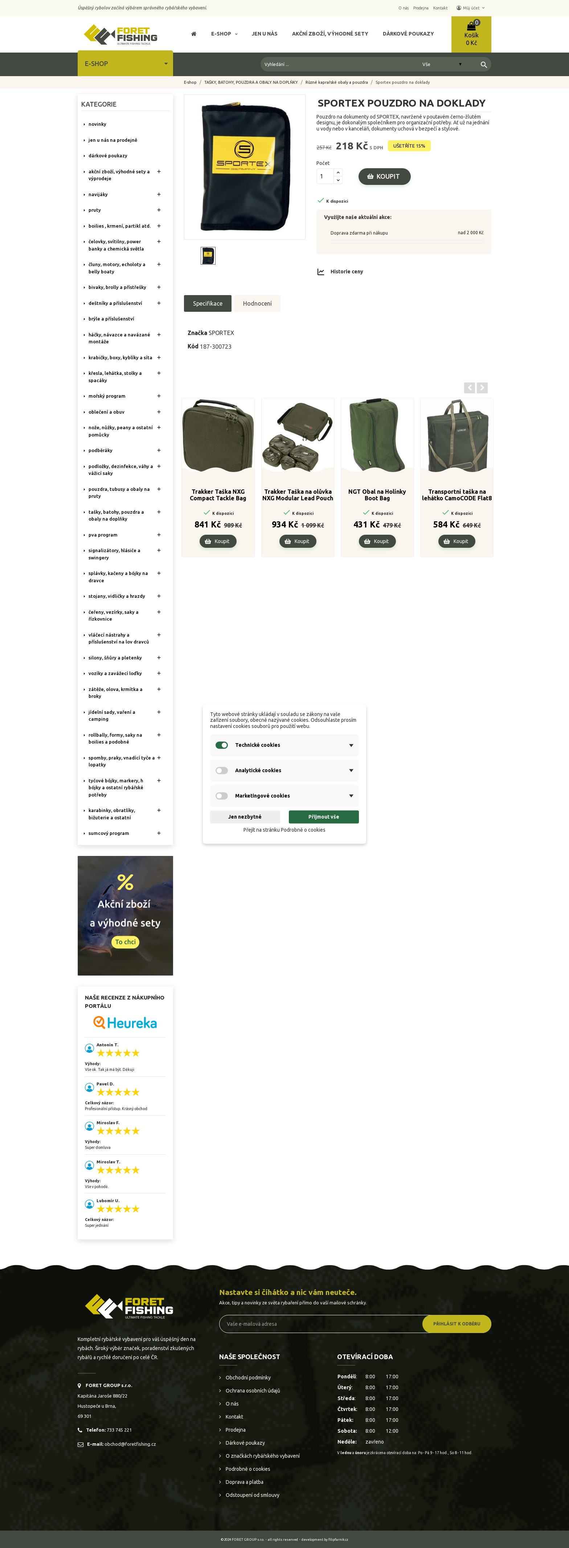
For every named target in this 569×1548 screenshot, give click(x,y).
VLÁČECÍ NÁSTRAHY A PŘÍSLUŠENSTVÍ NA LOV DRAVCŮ (119, 638)
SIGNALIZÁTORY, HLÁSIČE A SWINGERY (114, 554)
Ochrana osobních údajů (252, 1391)
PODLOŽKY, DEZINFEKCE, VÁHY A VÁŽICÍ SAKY (121, 470)
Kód (193, 346)
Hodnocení (257, 303)
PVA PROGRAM (103, 534)
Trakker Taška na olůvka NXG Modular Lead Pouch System (297, 495)
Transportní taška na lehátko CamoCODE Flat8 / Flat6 (457, 495)
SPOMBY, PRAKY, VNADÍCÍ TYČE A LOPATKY (122, 761)
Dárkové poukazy (245, 1443)
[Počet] (325, 176)
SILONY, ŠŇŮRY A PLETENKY (115, 657)
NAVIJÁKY (98, 194)
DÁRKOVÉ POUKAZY (108, 155)
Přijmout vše (323, 817)
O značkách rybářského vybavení (262, 1456)
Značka (197, 333)
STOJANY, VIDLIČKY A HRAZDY (117, 596)
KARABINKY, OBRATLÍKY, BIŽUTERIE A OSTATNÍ (112, 814)
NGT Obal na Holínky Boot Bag (377, 494)
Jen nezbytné (245, 817)
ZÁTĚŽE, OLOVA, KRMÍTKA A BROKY (116, 693)
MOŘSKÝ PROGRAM (107, 395)
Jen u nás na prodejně (113, 139)
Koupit (388, 176)
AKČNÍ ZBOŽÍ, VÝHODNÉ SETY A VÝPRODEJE (119, 175)
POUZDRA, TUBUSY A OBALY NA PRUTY (119, 493)
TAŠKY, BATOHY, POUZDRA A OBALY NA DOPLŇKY (116, 515)
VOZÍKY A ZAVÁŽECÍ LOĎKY (115, 673)
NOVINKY (97, 124)
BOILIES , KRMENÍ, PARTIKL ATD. (120, 225)
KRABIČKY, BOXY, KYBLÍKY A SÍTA (120, 357)
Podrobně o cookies (247, 1469)
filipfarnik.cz (338, 1539)
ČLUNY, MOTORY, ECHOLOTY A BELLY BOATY (117, 268)
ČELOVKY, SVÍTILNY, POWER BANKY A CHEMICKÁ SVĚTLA (116, 245)
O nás (232, 1404)
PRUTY (95, 209)
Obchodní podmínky (248, 1378)
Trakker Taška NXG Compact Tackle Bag (218, 494)
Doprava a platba (244, 1482)
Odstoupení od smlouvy (252, 1495)
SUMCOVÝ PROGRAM (109, 833)
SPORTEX (221, 333)
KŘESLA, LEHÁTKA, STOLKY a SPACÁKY (115, 377)
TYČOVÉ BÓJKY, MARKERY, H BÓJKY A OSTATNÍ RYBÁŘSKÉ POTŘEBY (116, 787)
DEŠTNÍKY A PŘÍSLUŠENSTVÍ (115, 303)
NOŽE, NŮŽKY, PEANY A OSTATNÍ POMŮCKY (121, 431)
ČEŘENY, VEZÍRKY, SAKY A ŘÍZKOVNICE (114, 615)
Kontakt (234, 1417)
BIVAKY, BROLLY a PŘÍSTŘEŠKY (117, 287)
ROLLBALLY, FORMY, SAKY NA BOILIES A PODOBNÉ (115, 738)
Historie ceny (347, 271)
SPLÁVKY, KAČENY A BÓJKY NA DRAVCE (118, 577)
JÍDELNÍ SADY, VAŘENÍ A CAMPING (112, 715)
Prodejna (235, 1430)
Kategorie (98, 104)
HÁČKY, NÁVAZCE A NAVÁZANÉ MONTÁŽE (119, 338)
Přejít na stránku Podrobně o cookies (284, 830)
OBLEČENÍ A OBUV (106, 411)
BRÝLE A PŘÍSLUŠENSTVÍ (111, 318)
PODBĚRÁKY (100, 450)
